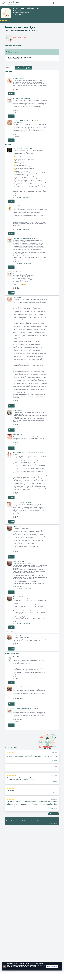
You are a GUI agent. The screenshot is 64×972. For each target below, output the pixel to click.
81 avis (9, 20)
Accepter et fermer (52, 966)
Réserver (11, 93)
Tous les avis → (54, 814)
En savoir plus (10, 968)
